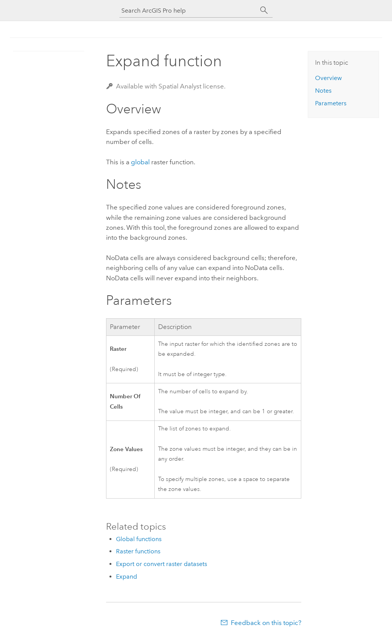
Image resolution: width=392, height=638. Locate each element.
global (140, 162)
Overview (328, 78)
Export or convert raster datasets (161, 564)
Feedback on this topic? (266, 623)
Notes (323, 90)
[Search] (264, 10)
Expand (126, 576)
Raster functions (138, 551)
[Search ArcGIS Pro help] (188, 10)
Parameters (330, 103)
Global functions (139, 539)
